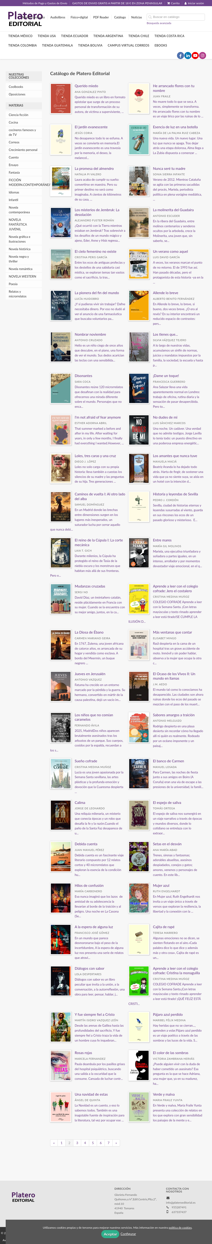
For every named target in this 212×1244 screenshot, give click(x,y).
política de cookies (180, 1227)
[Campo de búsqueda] (176, 17)
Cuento (14, 157)
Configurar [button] (128, 1234)
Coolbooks (16, 87)
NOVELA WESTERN (22, 276)
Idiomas (14, 192)
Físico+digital (79, 17)
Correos (14, 142)
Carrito (173, 3)
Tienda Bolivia (90, 45)
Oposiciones (17, 94)
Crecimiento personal (23, 150)
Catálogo (120, 17)
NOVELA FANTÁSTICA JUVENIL (18, 224)
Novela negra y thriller (19, 259)
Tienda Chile (138, 36)
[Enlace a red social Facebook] (180, 55)
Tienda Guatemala (57, 45)
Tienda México (20, 36)
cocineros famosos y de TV (22, 132)
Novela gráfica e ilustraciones (19, 239)
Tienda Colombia (22, 45)
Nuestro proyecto (33, 17)
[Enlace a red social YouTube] (195, 55)
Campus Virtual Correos (128, 45)
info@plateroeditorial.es (181, 1202)
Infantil (13, 200)
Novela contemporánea (19, 210)
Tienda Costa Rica (169, 36)
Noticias (136, 17)
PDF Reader (101, 17)
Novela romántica (20, 269)
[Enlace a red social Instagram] (202, 55)
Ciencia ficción (18, 115)
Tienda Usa (47, 36)
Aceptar (110, 1234)
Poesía (13, 284)
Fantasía (14, 172)
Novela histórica (20, 249)
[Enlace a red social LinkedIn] (187, 55)
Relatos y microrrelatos (17, 294)
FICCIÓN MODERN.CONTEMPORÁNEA (25, 182)
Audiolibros (57, 17)
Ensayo (13, 165)
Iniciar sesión (194, 3)
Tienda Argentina (108, 36)
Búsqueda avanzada (159, 23)
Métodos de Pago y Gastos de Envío (45, 3)
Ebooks (161, 45)
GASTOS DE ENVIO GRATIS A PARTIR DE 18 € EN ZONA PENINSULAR (117, 3)
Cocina (13, 122)
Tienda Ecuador (74, 36)
